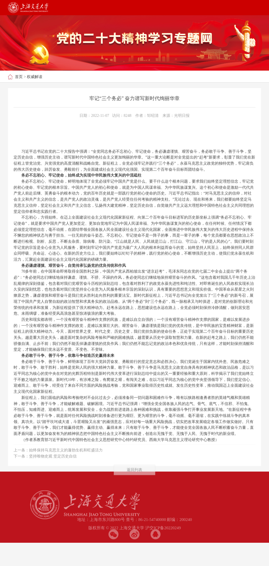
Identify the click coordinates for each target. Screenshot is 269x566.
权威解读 (34, 77)
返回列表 (134, 475)
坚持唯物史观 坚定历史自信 (53, 461)
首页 (19, 77)
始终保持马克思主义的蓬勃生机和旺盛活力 (66, 455)
